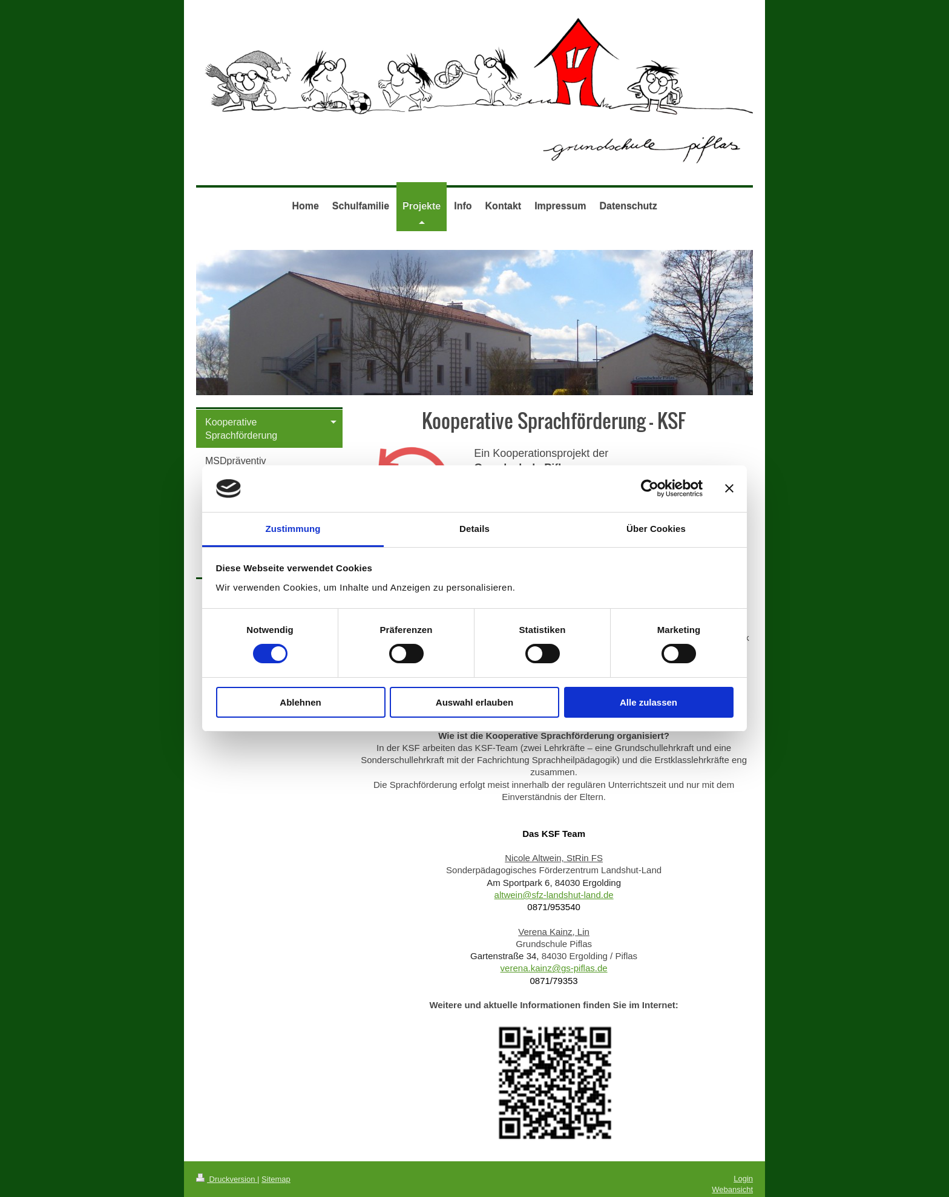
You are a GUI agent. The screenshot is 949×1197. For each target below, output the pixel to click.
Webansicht (732, 1189)
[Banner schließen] (729, 488)
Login (743, 1178)
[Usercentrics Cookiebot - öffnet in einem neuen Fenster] (650, 488)
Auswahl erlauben (474, 702)
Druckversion (226, 1179)
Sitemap (276, 1179)
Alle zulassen (648, 702)
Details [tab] (474, 528)
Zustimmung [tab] (293, 528)
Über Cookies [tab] (656, 528)
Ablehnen (300, 702)
